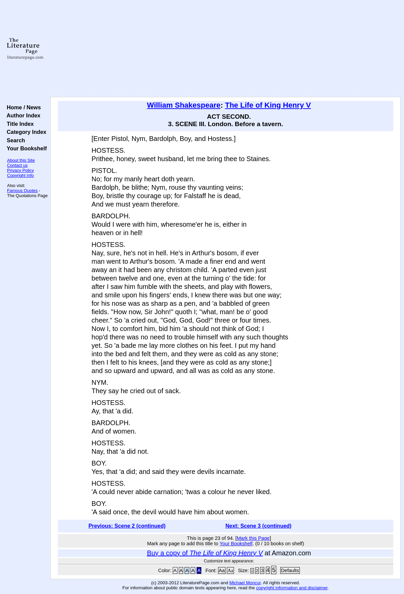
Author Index (22, 115)
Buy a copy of (205, 553)
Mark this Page (253, 538)
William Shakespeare (183, 105)
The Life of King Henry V (268, 105)
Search (14, 140)
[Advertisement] (225, 49)
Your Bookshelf (25, 148)
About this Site (21, 160)
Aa (222, 570)
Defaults (290, 570)
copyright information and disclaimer (292, 587)
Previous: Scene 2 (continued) (126, 526)
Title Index (19, 124)
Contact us (17, 165)
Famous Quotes (22, 190)
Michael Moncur (244, 582)
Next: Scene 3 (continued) (258, 526)
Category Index (25, 132)
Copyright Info (20, 175)
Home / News (22, 107)
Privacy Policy (20, 170)
